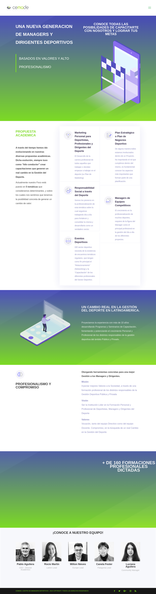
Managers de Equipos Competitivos (121, 209)
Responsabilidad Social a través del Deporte (84, 199)
